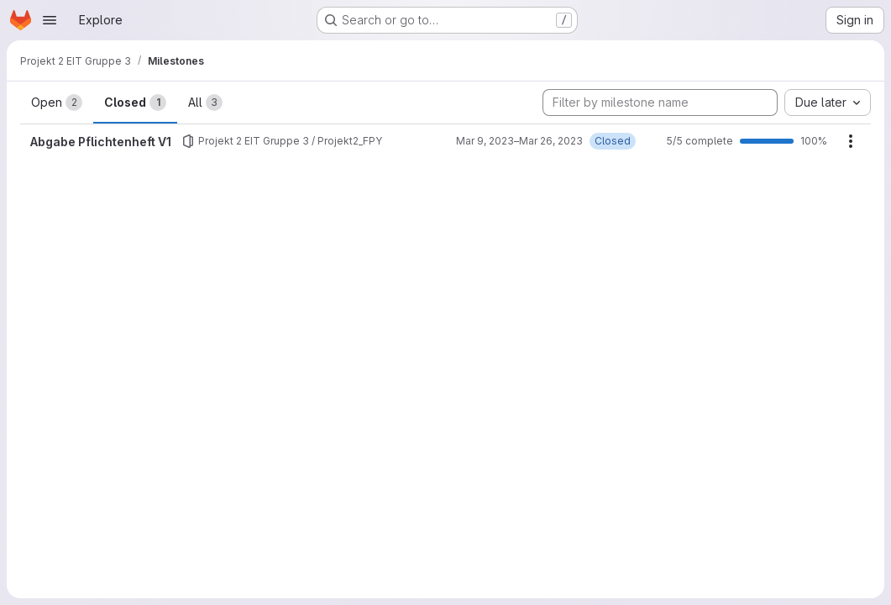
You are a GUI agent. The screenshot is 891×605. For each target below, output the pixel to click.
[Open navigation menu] (49, 20)
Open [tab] (56, 102)
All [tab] (205, 102)
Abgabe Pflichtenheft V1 (100, 141)
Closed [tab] (135, 102)
